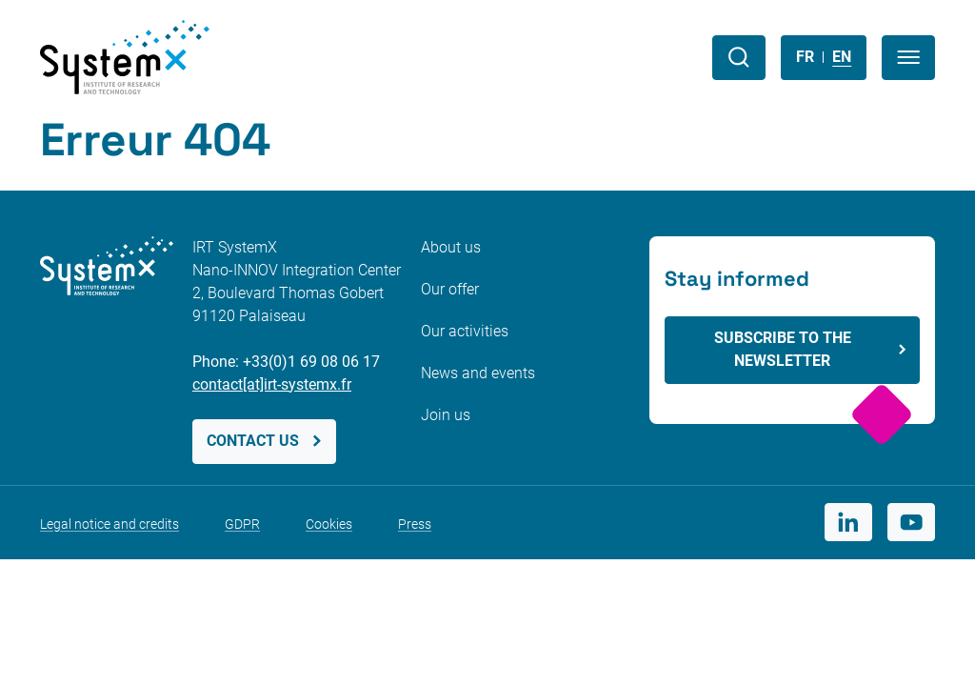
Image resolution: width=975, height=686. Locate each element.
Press (414, 524)
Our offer (450, 289)
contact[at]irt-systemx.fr (271, 384)
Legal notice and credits (109, 524)
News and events (478, 373)
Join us (445, 415)
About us (451, 247)
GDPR (242, 524)
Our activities (464, 331)
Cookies (329, 524)
